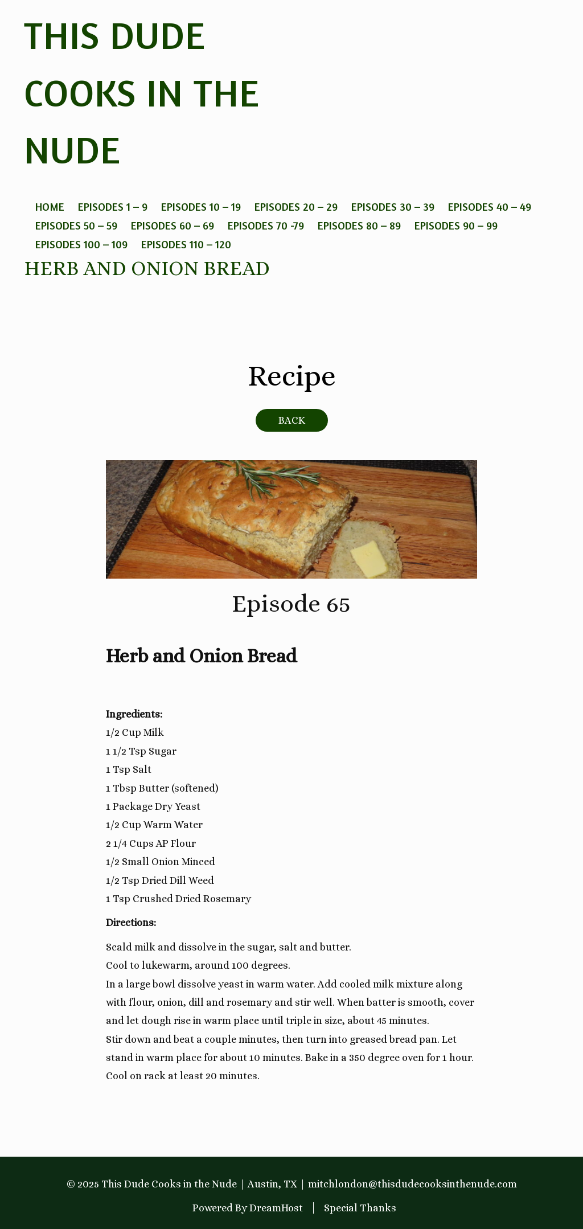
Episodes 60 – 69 (172, 225)
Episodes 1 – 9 (112, 206)
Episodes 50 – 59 (76, 225)
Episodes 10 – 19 (201, 206)
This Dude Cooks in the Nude (142, 92)
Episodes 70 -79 (266, 225)
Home (49, 206)
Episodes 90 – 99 (456, 225)
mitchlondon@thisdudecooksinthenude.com (412, 1184)
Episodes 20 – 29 (296, 206)
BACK (291, 420)
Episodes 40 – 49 (489, 206)
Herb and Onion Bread (147, 268)
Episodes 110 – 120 (186, 244)
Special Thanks (360, 1208)
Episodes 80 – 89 (359, 225)
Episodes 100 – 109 (81, 244)
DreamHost (276, 1208)
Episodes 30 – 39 (392, 206)
